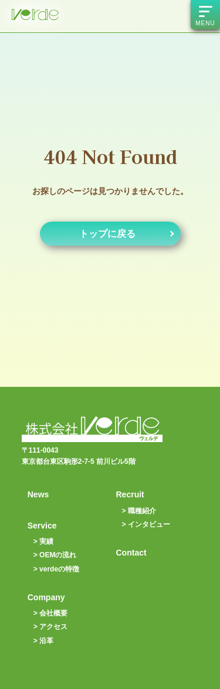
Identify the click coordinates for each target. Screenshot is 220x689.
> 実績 (43, 541)
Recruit (130, 494)
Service (42, 525)
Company (46, 597)
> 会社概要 (50, 613)
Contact (131, 552)
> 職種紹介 (139, 511)
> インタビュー (146, 524)
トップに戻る (107, 234)
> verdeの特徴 (56, 569)
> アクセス (50, 627)
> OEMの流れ (55, 555)
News (38, 494)
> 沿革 (43, 641)
